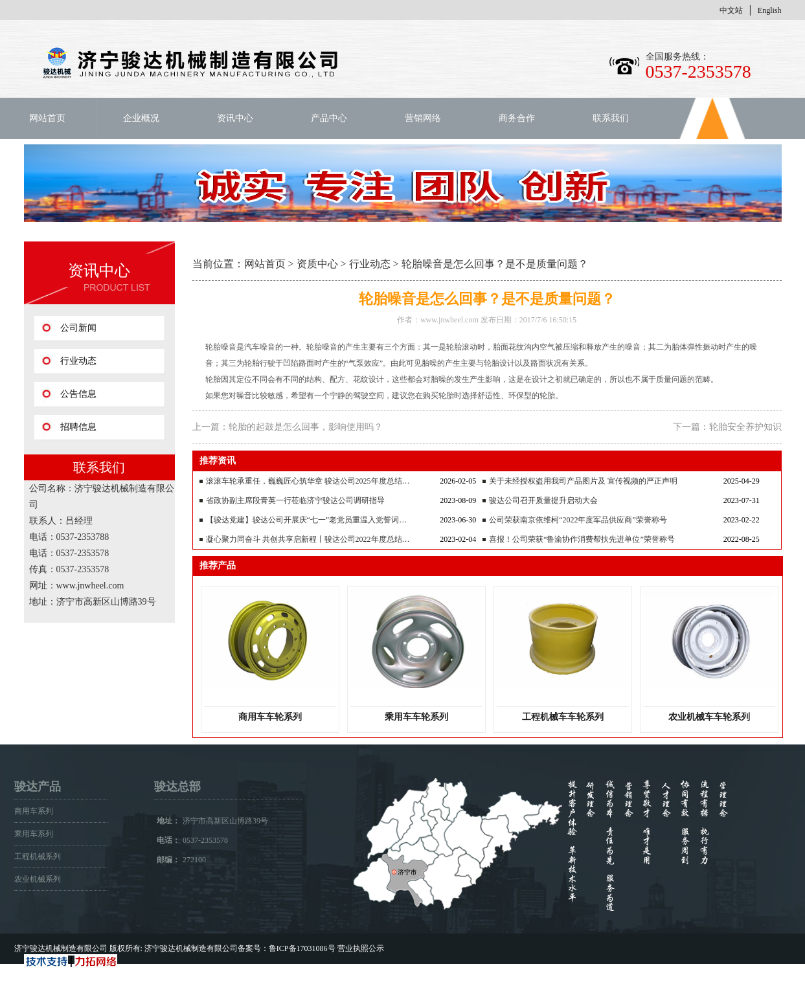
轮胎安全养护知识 (745, 427)
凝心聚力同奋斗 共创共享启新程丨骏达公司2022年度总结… (308, 539)
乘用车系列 (33, 833)
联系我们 (611, 118)
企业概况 (141, 118)
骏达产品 (37, 786)
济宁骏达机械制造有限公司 (61, 948)
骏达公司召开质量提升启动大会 (543, 500)
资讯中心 (235, 118)
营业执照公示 (360, 948)
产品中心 (329, 118)
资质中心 (317, 263)
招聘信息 (78, 427)
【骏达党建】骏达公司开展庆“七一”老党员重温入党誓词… (306, 519)
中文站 (731, 10)
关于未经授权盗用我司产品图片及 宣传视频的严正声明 (583, 481)
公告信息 (78, 394)
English (770, 10)
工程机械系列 (37, 856)
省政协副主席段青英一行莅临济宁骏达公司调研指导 (295, 500)
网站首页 (47, 118)
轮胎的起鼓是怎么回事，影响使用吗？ (306, 427)
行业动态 (78, 361)
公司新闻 (78, 328)
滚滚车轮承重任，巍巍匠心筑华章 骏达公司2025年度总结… (308, 481)
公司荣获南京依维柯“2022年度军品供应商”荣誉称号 (578, 519)
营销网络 (423, 118)
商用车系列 (33, 811)
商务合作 (517, 118)
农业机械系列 (37, 879)
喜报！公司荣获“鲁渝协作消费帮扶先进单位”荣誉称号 (582, 539)
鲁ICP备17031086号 (302, 948)
